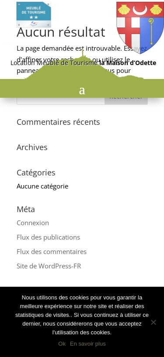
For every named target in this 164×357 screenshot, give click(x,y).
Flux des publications (48, 237)
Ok (62, 343)
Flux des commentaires (52, 251)
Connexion (33, 222)
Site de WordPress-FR (49, 265)
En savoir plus (88, 343)
